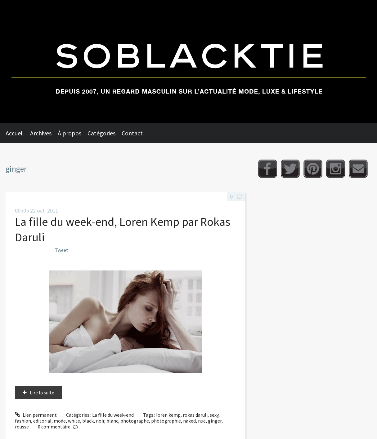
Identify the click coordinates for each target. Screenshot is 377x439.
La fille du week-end (113, 415)
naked (189, 421)
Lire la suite (42, 392)
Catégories (101, 133)
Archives (41, 133)
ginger (215, 421)
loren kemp (168, 415)
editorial (42, 421)
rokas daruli (195, 415)
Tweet (61, 250)
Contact (132, 133)
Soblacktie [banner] (188, 61)
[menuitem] (18, 133)
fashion (23, 421)
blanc (112, 421)
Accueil (15, 133)
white (74, 421)
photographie (166, 421)
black (88, 421)
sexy (214, 415)
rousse (22, 427)
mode (60, 421)
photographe (134, 421)
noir (100, 421)
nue (202, 421)
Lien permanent (36, 415)
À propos (69, 133)
